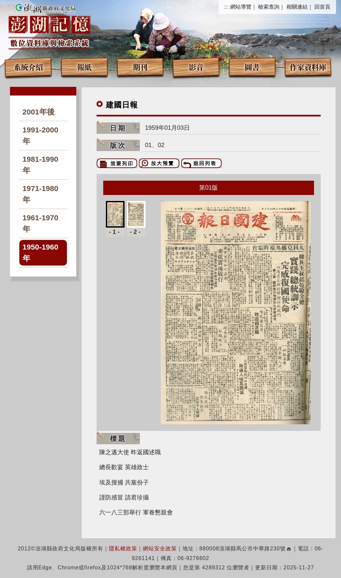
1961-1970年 (41, 223)
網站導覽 (240, 7)
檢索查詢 (268, 7)
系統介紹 (28, 67)
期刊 (140, 67)
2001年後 (39, 112)
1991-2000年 (41, 135)
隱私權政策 (123, 548)
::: (226, 7)
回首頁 (322, 7)
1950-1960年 (41, 253)
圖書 (252, 67)
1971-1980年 (41, 194)
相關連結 (297, 7)
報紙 (84, 67)
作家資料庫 (308, 67)
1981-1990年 (41, 165)
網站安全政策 (160, 548)
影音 (196, 67)
